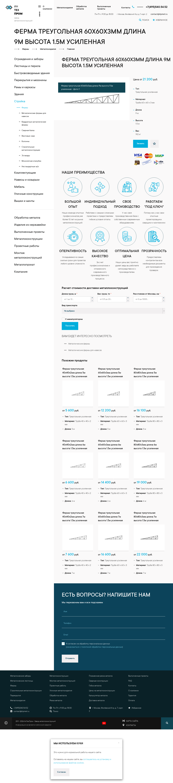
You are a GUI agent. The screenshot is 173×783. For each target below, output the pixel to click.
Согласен (61, 772)
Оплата (131, 701)
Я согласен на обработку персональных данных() (94, 645)
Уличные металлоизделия (61, 691)
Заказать (140, 144)
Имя (65, 612)
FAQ (130, 681)
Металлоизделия (65, 8)
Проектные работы (58, 686)
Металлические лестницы (21, 681)
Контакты (125, 8)
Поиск (54, 711)
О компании (47, 8)
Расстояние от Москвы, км (146, 294)
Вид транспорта (69, 306)
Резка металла (56, 701)
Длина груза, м (69, 294)
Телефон (67, 623)
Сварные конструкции (98, 681)
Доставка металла (97, 701)
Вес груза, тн (103, 294)
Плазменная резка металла (100, 676)
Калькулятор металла (98, 696)
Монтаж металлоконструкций (62, 681)
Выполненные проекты (104, 8)
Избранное (134, 708)
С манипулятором (74, 319)
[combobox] (113, 311)
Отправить (70, 658)
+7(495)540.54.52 (156, 7)
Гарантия (132, 696)
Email (66, 635)
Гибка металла (95, 686)
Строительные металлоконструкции (26, 691)
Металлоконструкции (59, 676)
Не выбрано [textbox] (69, 311)
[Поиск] (167, 723)
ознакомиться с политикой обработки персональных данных (94, 647)
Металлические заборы (20, 676)
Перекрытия (15, 696)
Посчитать (70, 326)
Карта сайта (132, 721)
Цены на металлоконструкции (102, 691)
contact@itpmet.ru (159, 14)
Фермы (13, 686)
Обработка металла (81, 8)
